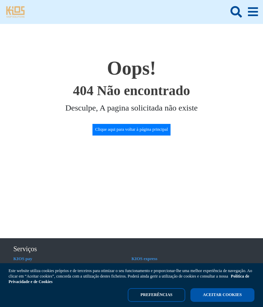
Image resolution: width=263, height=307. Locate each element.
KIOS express (145, 258)
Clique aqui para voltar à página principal (131, 129)
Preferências (156, 294)
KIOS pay (22, 258)
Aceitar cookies (222, 294)
